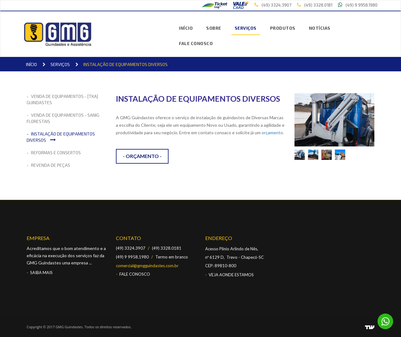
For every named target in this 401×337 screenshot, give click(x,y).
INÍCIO (186, 28)
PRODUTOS (282, 28)
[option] (301, 155)
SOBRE (213, 28)
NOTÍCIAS (320, 28)
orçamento (272, 132)
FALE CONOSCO (196, 43)
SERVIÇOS (246, 28)
